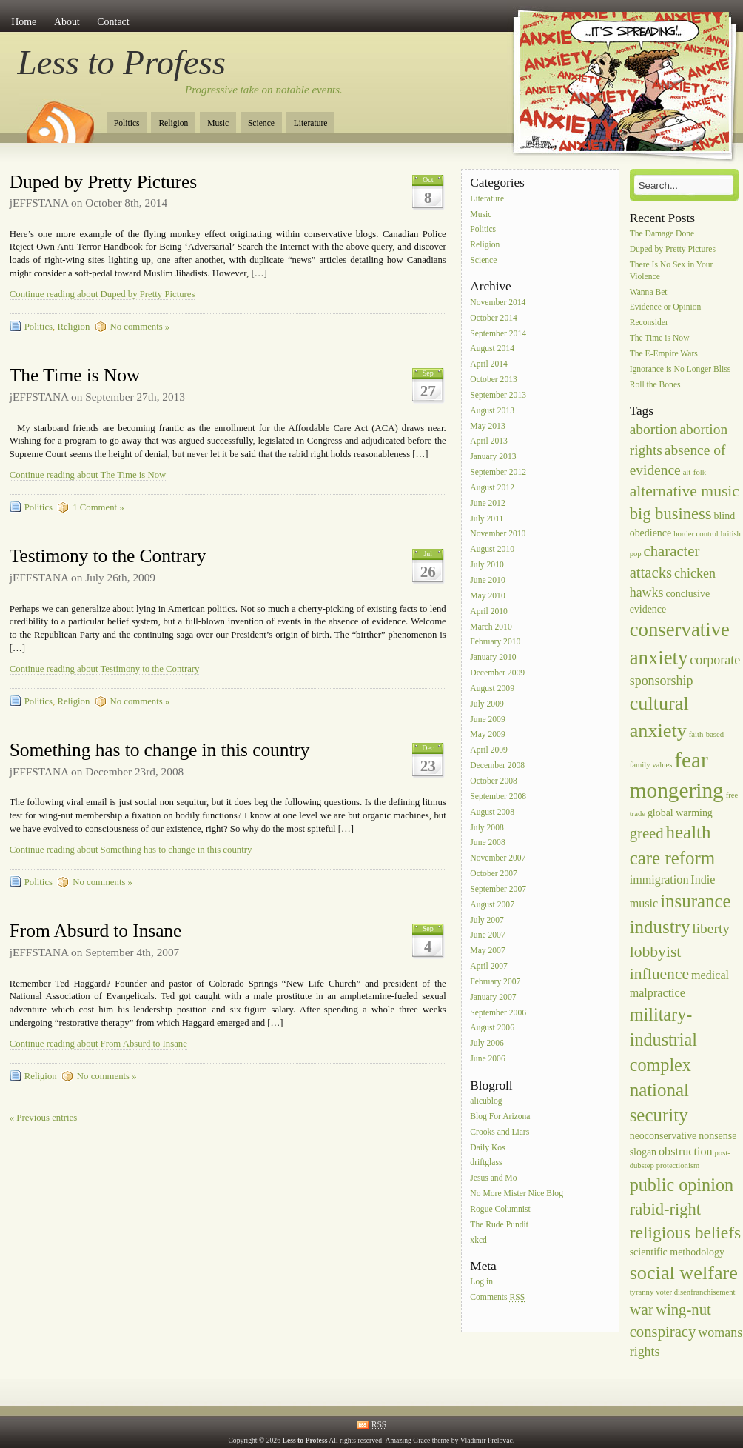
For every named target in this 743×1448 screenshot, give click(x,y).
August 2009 (492, 688)
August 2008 (492, 812)
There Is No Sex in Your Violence (671, 270)
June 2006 (487, 1059)
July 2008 (486, 828)
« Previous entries (43, 1117)
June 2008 (487, 843)
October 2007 (493, 873)
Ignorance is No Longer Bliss (680, 369)
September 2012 (498, 472)
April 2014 (489, 365)
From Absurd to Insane (96, 930)
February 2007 (495, 982)
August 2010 (492, 550)
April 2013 (489, 442)
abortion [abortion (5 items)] (654, 429)
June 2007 (487, 936)
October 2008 (493, 781)
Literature (311, 123)
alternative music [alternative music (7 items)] (684, 491)
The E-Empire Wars (664, 353)
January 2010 (493, 658)
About (67, 21)
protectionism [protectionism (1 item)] (678, 1165)
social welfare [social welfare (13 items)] (684, 1273)
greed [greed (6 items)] (647, 833)
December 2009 (497, 673)
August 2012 (492, 488)
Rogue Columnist (500, 1209)
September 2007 (498, 889)
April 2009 (489, 750)
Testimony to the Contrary (108, 556)
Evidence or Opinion (666, 308)
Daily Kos (487, 1147)
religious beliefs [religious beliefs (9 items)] (686, 1232)
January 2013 (493, 457)
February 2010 (495, 642)
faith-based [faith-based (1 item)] (706, 734)
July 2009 (486, 704)
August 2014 (492, 349)
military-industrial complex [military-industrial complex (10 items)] (663, 1039)
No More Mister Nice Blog (516, 1193)
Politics (127, 123)
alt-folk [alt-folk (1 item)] (694, 472)
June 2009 (487, 719)
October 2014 (493, 318)
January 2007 (493, 997)
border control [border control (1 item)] (696, 534)
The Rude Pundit (499, 1225)
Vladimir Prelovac (486, 1440)
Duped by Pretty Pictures (103, 182)
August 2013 (492, 411)
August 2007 (492, 905)
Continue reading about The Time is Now (88, 475)
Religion (173, 123)
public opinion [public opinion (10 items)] (681, 1185)
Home (23, 21)
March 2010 (490, 627)
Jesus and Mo (493, 1179)
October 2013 (493, 379)
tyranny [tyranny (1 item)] (642, 1292)
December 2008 (497, 765)
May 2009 (487, 735)
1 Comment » (98, 507)
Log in (481, 1282)
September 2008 (498, 796)
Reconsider (649, 323)
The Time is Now (75, 375)
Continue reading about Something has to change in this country (131, 849)
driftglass (486, 1163)
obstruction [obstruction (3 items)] (686, 1151)
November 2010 (497, 534)
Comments (497, 1298)
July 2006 (486, 1044)
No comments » (140, 326)
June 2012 (487, 503)
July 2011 (486, 519)
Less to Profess (122, 62)
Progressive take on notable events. (264, 90)
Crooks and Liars (499, 1132)
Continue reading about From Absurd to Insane (98, 1043)
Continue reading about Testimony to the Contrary (105, 669)
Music (218, 123)
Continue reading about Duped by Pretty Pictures (102, 294)
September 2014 (498, 333)
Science (261, 123)
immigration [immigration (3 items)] (659, 879)
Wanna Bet (649, 292)
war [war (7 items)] (641, 1309)
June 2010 (487, 580)
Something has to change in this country (160, 750)
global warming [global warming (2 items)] (680, 812)
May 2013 (487, 426)
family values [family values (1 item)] (651, 765)
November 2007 (497, 859)
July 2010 (486, 565)
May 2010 (487, 596)
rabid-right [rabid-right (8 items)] (665, 1209)
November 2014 (497, 302)
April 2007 (489, 966)
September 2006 (498, 1013)
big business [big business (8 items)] (671, 513)
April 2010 (489, 611)
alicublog (486, 1101)
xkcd (478, 1240)
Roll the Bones (655, 385)
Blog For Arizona (500, 1116)
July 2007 (486, 920)
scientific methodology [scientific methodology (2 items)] (677, 1252)
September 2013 (498, 395)
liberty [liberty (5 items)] (711, 928)
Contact (113, 21)
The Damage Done (662, 233)
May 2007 (487, 951)
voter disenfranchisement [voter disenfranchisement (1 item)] (695, 1292)
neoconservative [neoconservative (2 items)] (663, 1135)
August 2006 (492, 1028)
